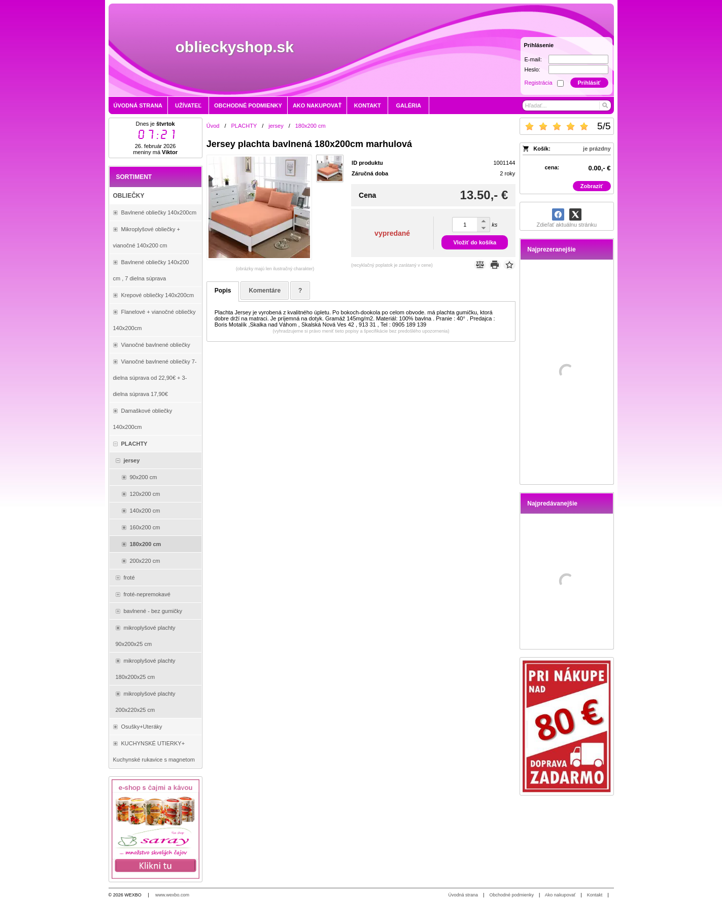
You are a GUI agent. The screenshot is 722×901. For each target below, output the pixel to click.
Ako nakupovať (560, 894)
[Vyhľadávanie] (567, 105)
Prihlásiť (588, 83)
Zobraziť (591, 186)
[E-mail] (578, 59)
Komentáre (265, 290)
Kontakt (595, 894)
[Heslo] (578, 69)
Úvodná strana (463, 894)
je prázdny (596, 149)
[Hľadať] (604, 105)
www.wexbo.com (172, 894)
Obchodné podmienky (511, 894)
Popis (223, 290)
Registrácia (539, 83)
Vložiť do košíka (474, 242)
